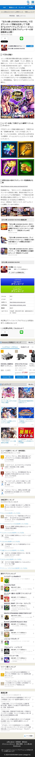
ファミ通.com (28, 744)
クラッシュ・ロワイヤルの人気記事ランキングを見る (14, 568)
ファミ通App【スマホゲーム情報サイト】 (12, 11)
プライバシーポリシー (8, 744)
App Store (17, 282)
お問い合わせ (11, 742)
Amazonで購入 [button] (7, 377)
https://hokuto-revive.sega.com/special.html (14, 186)
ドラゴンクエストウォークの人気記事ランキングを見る (15, 523)
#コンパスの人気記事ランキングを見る (11, 513)
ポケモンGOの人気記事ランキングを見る (11, 559)
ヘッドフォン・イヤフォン (10, 347)
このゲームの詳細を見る (17, 272)
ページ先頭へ (29, 736)
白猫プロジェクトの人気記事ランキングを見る (13, 550)
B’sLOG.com (17, 746)
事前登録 (12, 16)
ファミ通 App (7, 3)
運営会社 (24, 742)
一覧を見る (30, 342)
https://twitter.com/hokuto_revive (18, 305)
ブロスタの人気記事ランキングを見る (11, 541)
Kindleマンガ (25, 347)
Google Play (17, 289)
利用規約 (18, 742)
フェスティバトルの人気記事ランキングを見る (13, 532)
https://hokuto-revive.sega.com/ (17, 302)
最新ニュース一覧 (30, 11)
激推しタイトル (21, 16)
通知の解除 (19, 744)
